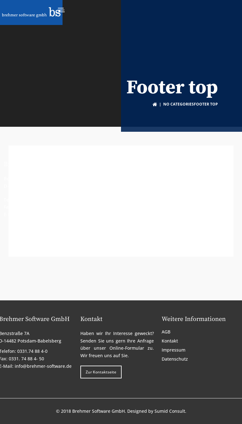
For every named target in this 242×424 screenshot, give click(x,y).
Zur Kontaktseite (101, 229)
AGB (164, 177)
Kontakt (168, 185)
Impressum (172, 192)
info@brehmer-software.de (47, 213)
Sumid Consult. (170, 410)
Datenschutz (173, 200)
